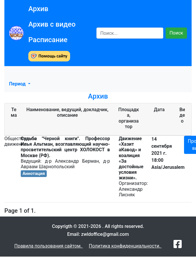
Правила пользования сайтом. (48, 246)
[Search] (129, 33)
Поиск (176, 33)
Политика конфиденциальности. (125, 246)
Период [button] (18, 84)
